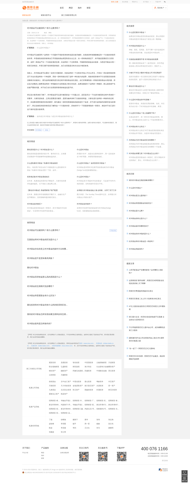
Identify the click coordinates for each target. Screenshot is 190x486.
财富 (89, 8)
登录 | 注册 (114, 2)
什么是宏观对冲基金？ (137, 32)
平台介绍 (25, 453)
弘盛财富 (64, 367)
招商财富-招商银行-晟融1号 (55, 413)
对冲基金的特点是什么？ (138, 218)
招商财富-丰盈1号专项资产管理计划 (79, 401)
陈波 (50, 428)
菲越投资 (88, 371)
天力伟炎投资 (66, 386)
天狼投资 (52, 386)
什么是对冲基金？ (43, 48)
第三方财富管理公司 (69, 15)
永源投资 (99, 386)
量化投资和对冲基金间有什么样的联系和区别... (47, 305)
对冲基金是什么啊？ (136, 211)
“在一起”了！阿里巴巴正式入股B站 (142, 348)
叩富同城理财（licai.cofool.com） (63, 346)
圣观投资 (64, 362)
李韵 (74, 428)
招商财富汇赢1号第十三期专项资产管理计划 (79, 409)
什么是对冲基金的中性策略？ (140, 100)
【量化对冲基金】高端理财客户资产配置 (42, 190)
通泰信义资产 (54, 394)
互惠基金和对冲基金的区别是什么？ (42, 240)
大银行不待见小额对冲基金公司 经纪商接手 (145, 73)
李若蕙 (63, 428)
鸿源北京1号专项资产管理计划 (90, 409)
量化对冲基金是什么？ (137, 86)
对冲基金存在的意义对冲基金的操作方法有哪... (47, 249)
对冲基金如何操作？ (84, 204)
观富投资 (52, 362)
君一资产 (111, 386)
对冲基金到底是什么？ (137, 46)
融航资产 (64, 371)
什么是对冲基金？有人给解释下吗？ (142, 113)
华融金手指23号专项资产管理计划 (67, 401)
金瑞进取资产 (78, 386)
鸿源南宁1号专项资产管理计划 (67, 405)
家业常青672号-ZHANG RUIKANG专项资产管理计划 (102, 405)
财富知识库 (26, 15)
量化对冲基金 (33, 268)
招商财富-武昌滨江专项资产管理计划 (102, 401)
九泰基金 (52, 390)
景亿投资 (111, 371)
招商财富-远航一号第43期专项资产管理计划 (67, 413)
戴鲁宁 (75, 420)
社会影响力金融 (102, 367)
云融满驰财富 (101, 362)
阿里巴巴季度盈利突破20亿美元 (141, 291)
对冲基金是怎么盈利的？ (138, 195)
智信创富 (76, 362)
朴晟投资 (99, 390)
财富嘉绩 (76, 367)
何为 (98, 428)
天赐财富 (64, 375)
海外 (80, 8)
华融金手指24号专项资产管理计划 (79, 405)
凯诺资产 (64, 394)
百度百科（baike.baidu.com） (41, 346)
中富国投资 (89, 362)
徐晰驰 (63, 420)
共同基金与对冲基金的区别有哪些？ (142, 140)
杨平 (74, 424)
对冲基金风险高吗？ (136, 249)
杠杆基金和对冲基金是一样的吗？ (141, 241)
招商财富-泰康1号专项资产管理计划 (114, 401)
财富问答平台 (46, 15)
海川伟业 (88, 367)
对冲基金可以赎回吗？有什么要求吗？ (43, 230)
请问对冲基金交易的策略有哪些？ (141, 180)
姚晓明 (110, 428)
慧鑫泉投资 (89, 390)
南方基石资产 (90, 386)
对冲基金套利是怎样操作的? (39, 324)
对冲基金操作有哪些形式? (139, 226)
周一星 (87, 424)
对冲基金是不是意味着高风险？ (40, 258)
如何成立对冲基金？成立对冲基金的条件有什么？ (55, 116)
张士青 (63, 432)
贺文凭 (110, 424)
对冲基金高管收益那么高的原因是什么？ (44, 277)
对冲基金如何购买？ (34, 204)
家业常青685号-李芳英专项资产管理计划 (55, 405)
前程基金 (52, 381)
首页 (62, 8)
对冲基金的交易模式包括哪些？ (40, 286)
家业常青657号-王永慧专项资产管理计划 (114, 405)
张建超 (51, 432)
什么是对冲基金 (83, 150)
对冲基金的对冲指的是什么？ (140, 234)
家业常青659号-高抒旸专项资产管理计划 (67, 409)
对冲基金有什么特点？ (137, 126)
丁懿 (50, 420)
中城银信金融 (101, 371)
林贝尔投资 (112, 390)
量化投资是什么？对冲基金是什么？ (40, 150)
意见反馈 (165, 460)
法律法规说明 (64, 453)
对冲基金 (38, 130)
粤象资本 (99, 381)
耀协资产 (111, 367)
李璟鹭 (63, 424)
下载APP (158, 2)
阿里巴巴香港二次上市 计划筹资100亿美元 (145, 299)
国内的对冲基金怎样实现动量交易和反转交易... (47, 314)
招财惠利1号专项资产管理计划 (102, 409)
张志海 (110, 420)
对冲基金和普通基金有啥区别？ (141, 203)
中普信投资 (77, 381)
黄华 (86, 420)
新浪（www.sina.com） (87, 343)
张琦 (98, 420)
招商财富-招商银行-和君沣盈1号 (90, 405)
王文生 (87, 428)
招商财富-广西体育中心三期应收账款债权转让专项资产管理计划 (90, 401)
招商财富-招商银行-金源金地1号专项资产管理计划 (55, 409)
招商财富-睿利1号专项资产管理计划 (55, 401)
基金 (46, 130)
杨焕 (98, 424)
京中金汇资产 (66, 381)
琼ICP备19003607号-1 (68, 472)
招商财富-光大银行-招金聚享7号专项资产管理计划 (114, 409)
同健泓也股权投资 (79, 371)
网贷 (71, 8)
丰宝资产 (111, 381)
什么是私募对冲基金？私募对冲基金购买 (42, 163)
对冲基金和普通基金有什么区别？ (41, 296)
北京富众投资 (66, 390)
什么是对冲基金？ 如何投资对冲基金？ (91, 163)
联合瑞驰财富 (54, 367)
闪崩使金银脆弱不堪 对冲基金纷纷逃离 (143, 59)
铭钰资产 (52, 371)
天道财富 (111, 362)
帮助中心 (135, 2)
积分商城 (125, 2)
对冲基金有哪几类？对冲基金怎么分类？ (144, 153)
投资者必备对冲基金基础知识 (38, 177)
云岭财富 (52, 375)
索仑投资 (88, 381)
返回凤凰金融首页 (28, 2)
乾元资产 (76, 390)
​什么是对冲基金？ (83, 177)
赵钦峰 (51, 424)
